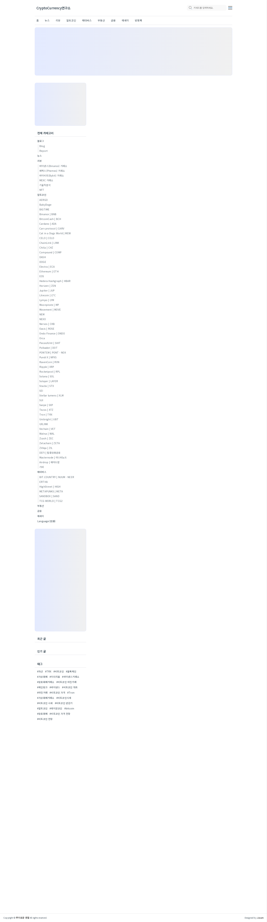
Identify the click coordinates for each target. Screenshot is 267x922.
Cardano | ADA (48, 223)
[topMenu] (230, 7)
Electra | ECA (47, 266)
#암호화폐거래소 (45, 682)
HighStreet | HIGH (49, 486)
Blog (42, 146)
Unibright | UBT (48, 419)
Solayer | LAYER (48, 381)
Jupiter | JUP (47, 290)
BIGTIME (44, 209)
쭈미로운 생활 (22, 917)
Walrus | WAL (46, 433)
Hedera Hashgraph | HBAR (55, 281)
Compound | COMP (50, 252)
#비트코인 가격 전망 (60, 713)
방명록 (138, 20)
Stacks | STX (46, 386)
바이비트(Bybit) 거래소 (51, 175)
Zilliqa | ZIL (46, 448)
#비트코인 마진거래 (66, 682)
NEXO (42, 319)
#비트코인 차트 (70, 687)
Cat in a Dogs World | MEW (55, 233)
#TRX (48, 671)
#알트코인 (42, 708)
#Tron (70, 692)
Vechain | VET (47, 429)
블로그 (40, 141)
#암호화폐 (42, 713)
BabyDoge (45, 204)
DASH (42, 257)
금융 (113, 20)
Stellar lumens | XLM (51, 395)
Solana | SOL (46, 376)
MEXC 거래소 (46, 180)
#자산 (40, 671)
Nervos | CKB (47, 324)
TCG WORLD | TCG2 (50, 501)
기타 (41, 467)
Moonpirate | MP (49, 304)
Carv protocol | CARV (51, 228)
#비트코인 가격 (57, 692)
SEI (41, 390)
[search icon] (190, 8)
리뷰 (58, 20)
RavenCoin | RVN (49, 362)
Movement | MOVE (50, 309)
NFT (41, 189)
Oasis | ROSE (46, 328)
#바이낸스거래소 (70, 676)
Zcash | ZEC (46, 438)
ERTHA (43, 481)
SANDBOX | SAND (49, 496)
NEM (42, 314)
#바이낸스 (55, 687)
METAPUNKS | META (51, 491)
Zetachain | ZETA (49, 443)
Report (43, 150)
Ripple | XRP (46, 366)
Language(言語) (46, 521)
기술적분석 (45, 185)
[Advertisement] (133, 51)
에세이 (125, 20)
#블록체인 (71, 671)
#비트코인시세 (63, 698)
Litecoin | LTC (47, 295)
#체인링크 (42, 687)
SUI (41, 400)
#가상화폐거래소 (45, 698)
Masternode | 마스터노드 (53, 457)
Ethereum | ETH (49, 271)
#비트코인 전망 (45, 719)
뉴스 (47, 20)
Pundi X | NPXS (48, 357)
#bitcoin (69, 708)
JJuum (260, 917)
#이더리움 (55, 676)
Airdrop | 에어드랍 (49, 462)
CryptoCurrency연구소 (53, 8)
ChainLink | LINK (49, 242)
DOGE (42, 262)
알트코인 (71, 20)
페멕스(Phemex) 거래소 (52, 170)
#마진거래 (42, 692)
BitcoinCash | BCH (50, 219)
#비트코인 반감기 (64, 703)
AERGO (43, 200)
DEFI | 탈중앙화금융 (50, 452)
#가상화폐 (42, 676)
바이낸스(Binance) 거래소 (53, 166)
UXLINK (43, 424)
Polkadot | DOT (48, 347)
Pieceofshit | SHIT (50, 343)
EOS (41, 276)
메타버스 (87, 20)
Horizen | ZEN (47, 285)
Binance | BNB (48, 214)
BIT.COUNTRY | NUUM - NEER (56, 477)
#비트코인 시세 (45, 703)
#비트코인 (58, 671)
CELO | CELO (46, 238)
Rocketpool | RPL (49, 371)
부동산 (101, 20)
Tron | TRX (45, 414)
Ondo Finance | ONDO (52, 333)
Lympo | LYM (46, 300)
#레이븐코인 (56, 708)
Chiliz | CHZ (46, 247)
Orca (42, 338)
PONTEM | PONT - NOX (52, 352)
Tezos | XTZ (46, 409)
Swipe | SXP (46, 405)
